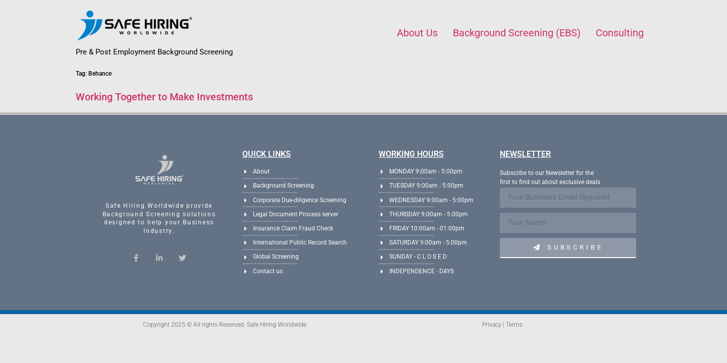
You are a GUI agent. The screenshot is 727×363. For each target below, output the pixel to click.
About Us (417, 33)
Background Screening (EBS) (517, 33)
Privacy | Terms (502, 324)
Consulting (620, 33)
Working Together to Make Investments (164, 97)
